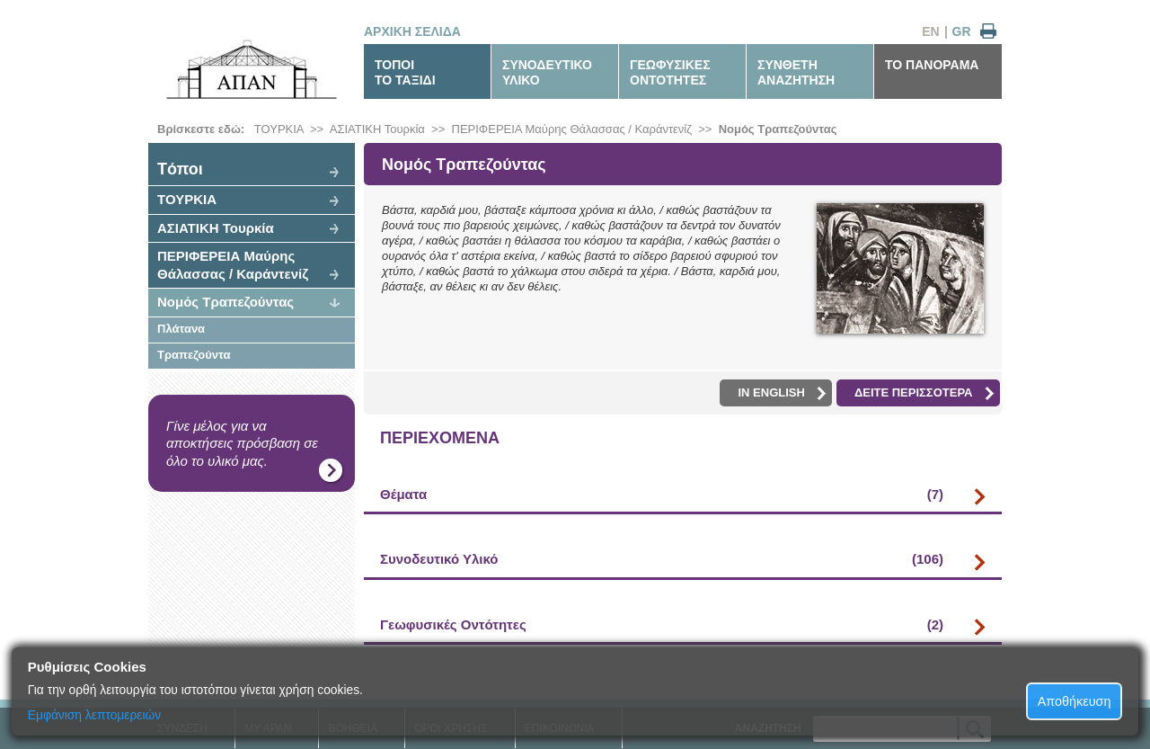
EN (930, 31)
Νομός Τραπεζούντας (778, 129)
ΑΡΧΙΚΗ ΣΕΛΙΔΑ (412, 31)
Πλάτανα (181, 328)
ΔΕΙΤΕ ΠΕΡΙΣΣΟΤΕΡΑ (924, 393)
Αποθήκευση (1074, 701)
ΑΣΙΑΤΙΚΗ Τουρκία (377, 129)
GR (961, 31)
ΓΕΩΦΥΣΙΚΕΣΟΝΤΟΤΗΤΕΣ (670, 72)
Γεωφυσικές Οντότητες (661, 625)
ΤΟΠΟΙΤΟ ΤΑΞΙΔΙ (405, 72)
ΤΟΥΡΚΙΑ (279, 129)
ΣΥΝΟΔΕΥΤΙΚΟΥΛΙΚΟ (547, 72)
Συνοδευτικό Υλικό (661, 559)
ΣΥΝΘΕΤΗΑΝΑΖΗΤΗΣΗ (796, 72)
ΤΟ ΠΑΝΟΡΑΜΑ (931, 65)
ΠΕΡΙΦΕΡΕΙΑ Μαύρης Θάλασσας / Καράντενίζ (572, 129)
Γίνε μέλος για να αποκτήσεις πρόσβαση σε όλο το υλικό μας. (242, 443)
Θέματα (661, 495)
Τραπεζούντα (194, 354)
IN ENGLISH (782, 393)
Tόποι (180, 169)
